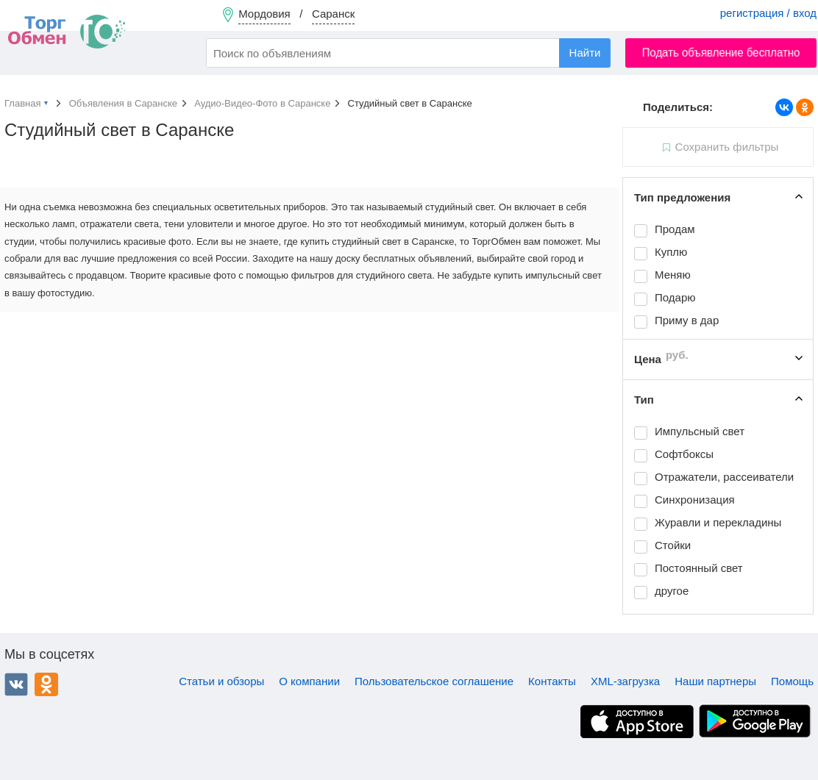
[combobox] (408, 53)
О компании (309, 681)
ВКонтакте (16, 684)
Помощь (792, 681)
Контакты (552, 681)
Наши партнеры (715, 681)
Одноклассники (46, 684)
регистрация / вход (768, 13)
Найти (585, 52)
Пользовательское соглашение (434, 681)
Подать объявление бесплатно (721, 52)
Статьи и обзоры (221, 681)
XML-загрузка (625, 681)
